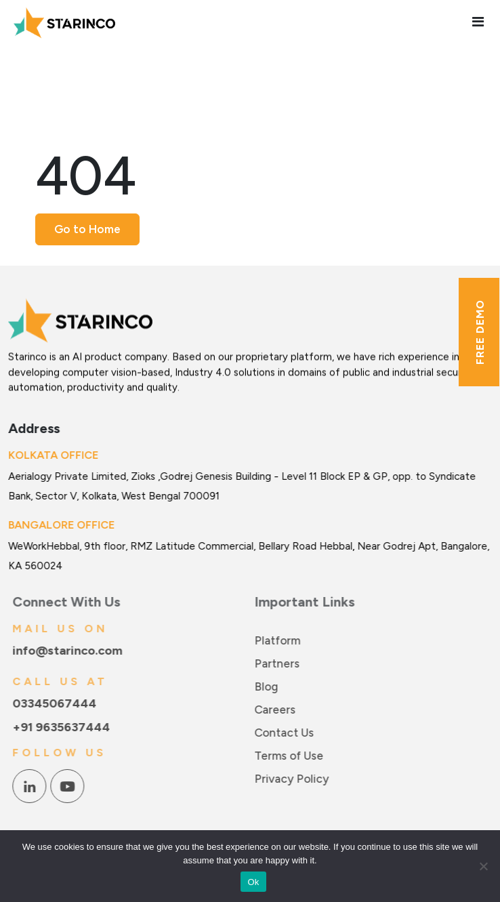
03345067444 (58, 703)
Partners (280, 663)
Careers (278, 709)
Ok (253, 882)
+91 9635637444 (64, 727)
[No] (483, 866)
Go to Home (87, 229)
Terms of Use (292, 755)
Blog (269, 686)
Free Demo (480, 332)
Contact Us (287, 732)
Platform (280, 640)
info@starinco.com (70, 650)
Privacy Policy (294, 778)
